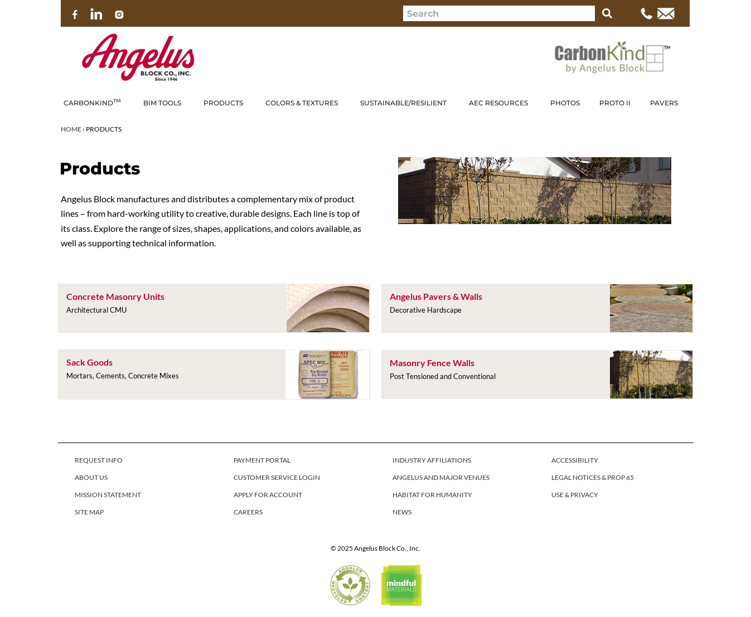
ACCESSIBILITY (574, 460)
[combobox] (499, 13)
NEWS (402, 512)
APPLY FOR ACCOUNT (268, 494)
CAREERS (248, 512)
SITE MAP (89, 512)
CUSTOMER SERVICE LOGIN (277, 477)
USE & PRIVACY (574, 494)
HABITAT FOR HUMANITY (432, 494)
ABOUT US (91, 477)
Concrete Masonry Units (115, 296)
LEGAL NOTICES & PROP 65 (592, 477)
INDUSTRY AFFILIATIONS (432, 460)
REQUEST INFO (99, 460)
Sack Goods (89, 362)
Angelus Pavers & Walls (436, 296)
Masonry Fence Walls (432, 362)
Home (71, 129)
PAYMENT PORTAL (262, 460)
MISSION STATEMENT (108, 494)
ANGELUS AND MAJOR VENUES (441, 477)
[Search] (607, 13)
